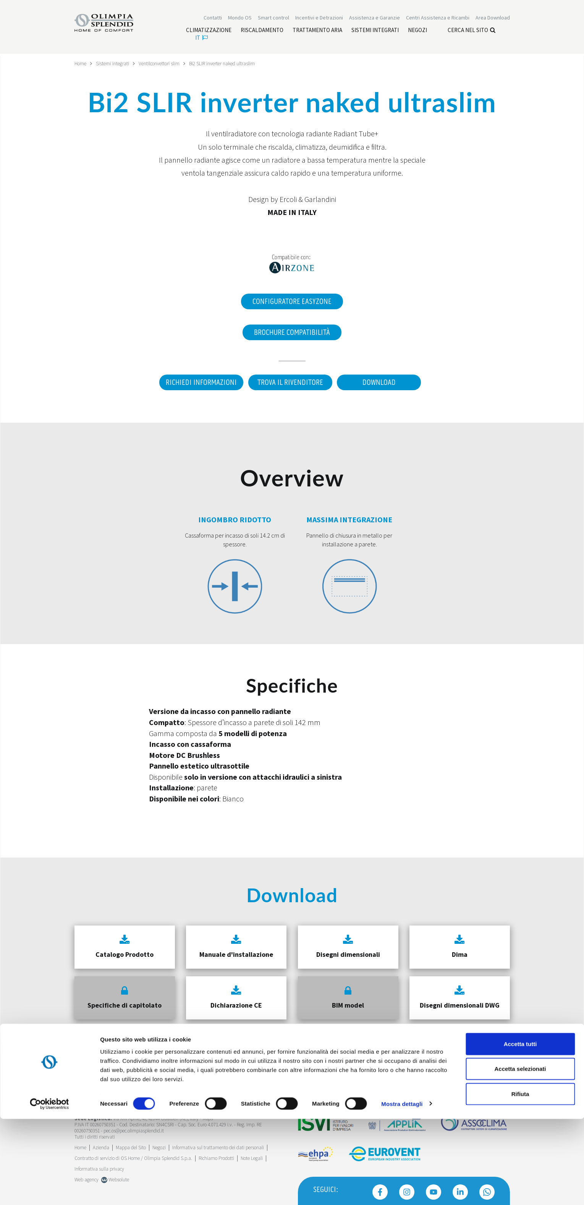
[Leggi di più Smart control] (273, 18)
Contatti (213, 18)
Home (81, 63)
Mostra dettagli (401, 1190)
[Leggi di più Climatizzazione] (208, 31)
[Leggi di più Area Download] (493, 18)
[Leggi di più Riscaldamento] (262, 31)
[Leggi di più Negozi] (417, 31)
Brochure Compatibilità (292, 332)
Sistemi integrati (114, 63)
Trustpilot (83, 1091)
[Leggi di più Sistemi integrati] (375, 31)
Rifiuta (520, 1180)
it (201, 38)
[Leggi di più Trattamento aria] (317, 31)
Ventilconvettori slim (163, 63)
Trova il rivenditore (289, 382)
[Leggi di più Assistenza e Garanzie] (374, 18)
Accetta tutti (520, 1130)
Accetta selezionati (520, 1155)
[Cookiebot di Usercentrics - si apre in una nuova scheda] (49, 1190)
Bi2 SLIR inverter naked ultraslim (229, 63)
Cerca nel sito (471, 30)
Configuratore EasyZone (292, 301)
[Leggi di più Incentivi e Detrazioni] (319, 18)
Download (380, 382)
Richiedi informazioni (198, 382)
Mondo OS (240, 18)
